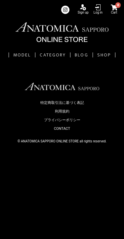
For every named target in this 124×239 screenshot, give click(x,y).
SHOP (104, 55)
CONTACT (62, 128)
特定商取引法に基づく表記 (62, 103)
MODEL (22, 55)
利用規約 (62, 111)
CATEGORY (53, 55)
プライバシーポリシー (62, 120)
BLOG (81, 55)
